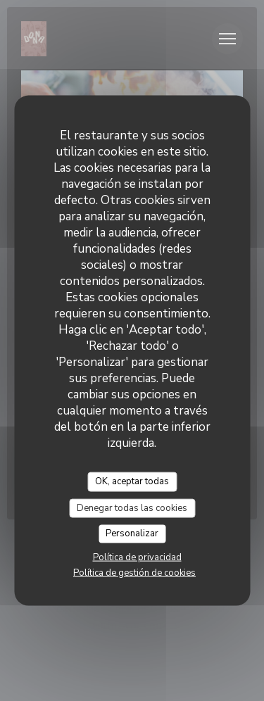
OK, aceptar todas (132, 481)
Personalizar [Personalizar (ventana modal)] (132, 533)
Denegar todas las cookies (132, 507)
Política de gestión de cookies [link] (134, 572)
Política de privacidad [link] (137, 556)
